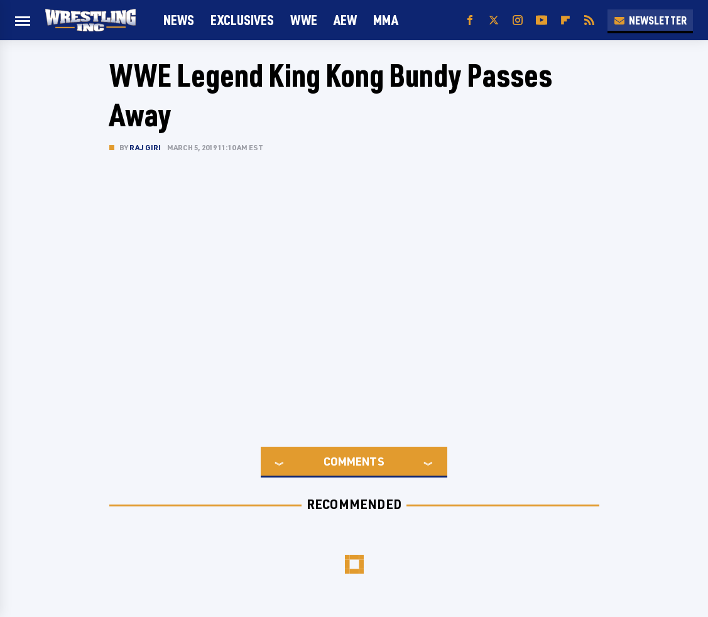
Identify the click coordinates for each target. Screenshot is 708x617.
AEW (345, 19)
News (178, 19)
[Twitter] (493, 20)
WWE (303, 19)
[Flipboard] (565, 20)
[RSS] (589, 20)
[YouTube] (541, 20)
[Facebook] (470, 20)
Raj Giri (145, 147)
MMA (385, 19)
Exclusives (242, 19)
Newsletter (650, 20)
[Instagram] (517, 20)
